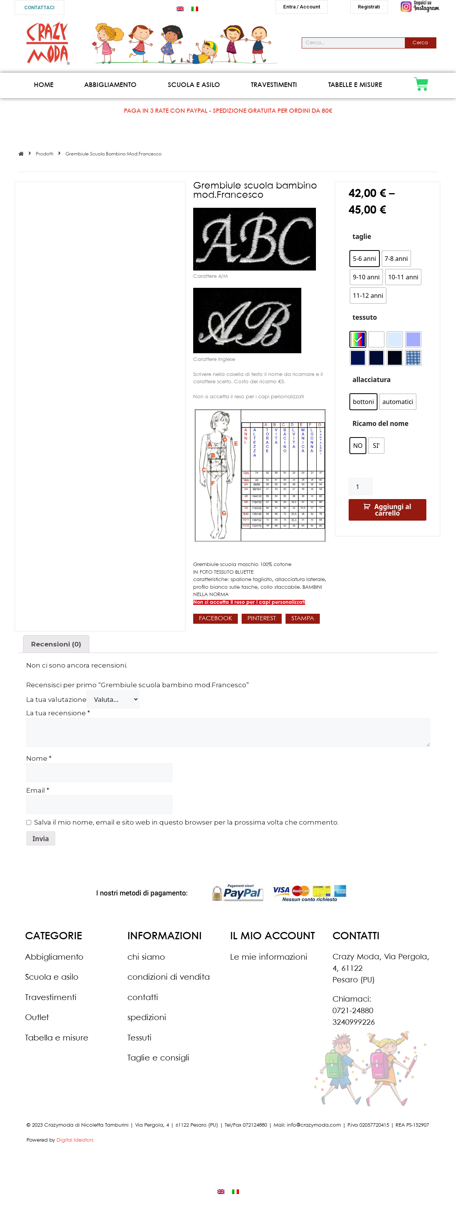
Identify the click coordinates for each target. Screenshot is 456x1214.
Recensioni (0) (56, 647)
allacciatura (371, 382)
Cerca (420, 45)
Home (43, 88)
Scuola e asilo (194, 88)
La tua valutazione (56, 702)
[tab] (56, 647)
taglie (361, 239)
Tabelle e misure (355, 88)
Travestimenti (274, 88)
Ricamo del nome (380, 426)
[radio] (364, 261)
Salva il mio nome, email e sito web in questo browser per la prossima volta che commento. (186, 825)
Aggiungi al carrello (392, 513)
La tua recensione (58, 716)
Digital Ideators (75, 1143)
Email (37, 793)
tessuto (364, 320)
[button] (39, 7)
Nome (39, 761)
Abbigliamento (110, 88)
